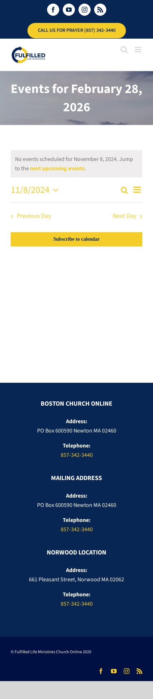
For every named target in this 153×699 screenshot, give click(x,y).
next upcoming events (57, 168)
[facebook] (101, 671)
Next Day (124, 215)
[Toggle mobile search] (124, 49)
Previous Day (34, 215)
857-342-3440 (77, 455)
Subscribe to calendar (76, 239)
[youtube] (114, 671)
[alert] (76, 163)
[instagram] (126, 671)
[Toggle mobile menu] (138, 49)
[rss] (139, 671)
